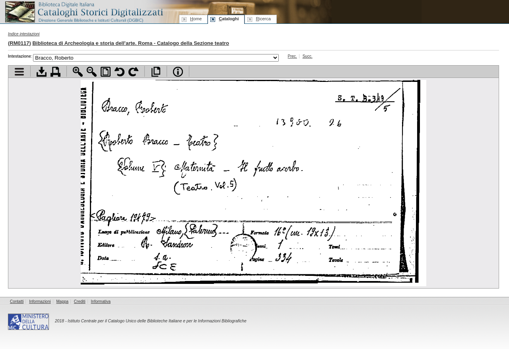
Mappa (62, 301)
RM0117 (19, 43)
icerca (263, 18)
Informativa (101, 301)
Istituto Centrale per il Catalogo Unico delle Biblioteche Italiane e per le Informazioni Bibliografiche (157, 321)
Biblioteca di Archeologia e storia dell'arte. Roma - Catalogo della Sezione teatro (130, 43)
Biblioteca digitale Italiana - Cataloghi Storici (83, 11)
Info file (178, 72)
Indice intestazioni (24, 34)
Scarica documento (42, 72)
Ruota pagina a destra (133, 72)
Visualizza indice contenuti (19, 72)
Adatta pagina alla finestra (106, 72)
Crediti (79, 301)
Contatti (16, 301)
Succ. (308, 56)
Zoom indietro (92, 72)
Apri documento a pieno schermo (156, 72)
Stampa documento (55, 72)
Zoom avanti (78, 72)
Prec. (292, 56)
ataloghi (229, 18)
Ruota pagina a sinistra (119, 72)
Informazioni (40, 301)
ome (196, 18)
